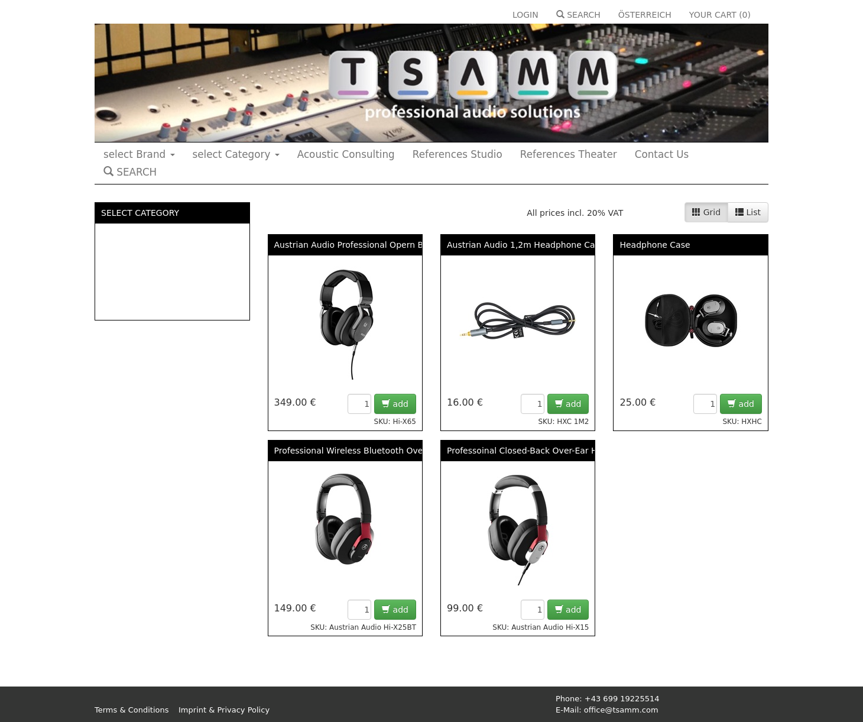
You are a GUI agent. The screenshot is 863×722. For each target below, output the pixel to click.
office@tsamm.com (621, 709)
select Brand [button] (139, 154)
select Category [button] (236, 154)
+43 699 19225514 (622, 698)
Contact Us (662, 154)
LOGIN (525, 15)
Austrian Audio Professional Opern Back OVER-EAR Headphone (403, 245)
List (748, 212)
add (395, 404)
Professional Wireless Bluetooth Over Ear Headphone (383, 450)
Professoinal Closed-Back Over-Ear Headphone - (545, 450)
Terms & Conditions (132, 709)
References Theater (568, 154)
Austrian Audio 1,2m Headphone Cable (527, 245)
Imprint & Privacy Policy (224, 709)
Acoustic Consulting (346, 154)
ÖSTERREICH (644, 15)
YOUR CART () (720, 15)
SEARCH (578, 15)
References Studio (457, 154)
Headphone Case (654, 245)
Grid (706, 212)
